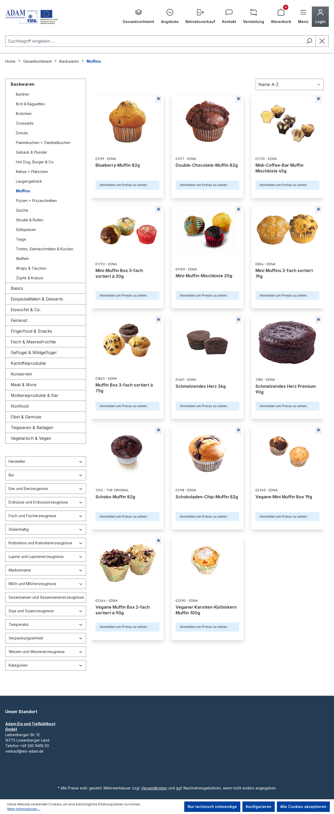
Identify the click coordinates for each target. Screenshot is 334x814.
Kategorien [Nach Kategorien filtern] (46, 665)
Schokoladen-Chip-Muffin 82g (207, 496)
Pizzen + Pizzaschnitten (36, 200)
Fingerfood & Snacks (31, 331)
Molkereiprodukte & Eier (35, 395)
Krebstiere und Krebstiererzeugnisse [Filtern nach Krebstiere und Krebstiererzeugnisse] (46, 543)
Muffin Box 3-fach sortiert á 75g (124, 387)
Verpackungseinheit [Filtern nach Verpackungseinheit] (46, 638)
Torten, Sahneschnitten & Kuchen (44, 249)
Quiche (22, 210)
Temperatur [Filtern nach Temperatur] (46, 624)
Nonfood (19, 406)
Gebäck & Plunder (31, 152)
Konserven (21, 374)
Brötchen (24, 113)
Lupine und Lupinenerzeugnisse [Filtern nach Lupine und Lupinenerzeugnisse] (46, 556)
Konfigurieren (258, 806)
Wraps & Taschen (31, 268)
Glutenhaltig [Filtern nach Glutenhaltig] (46, 529)
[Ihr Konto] (320, 17)
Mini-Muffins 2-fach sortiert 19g (284, 273)
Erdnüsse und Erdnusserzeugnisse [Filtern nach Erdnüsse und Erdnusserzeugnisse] (46, 502)
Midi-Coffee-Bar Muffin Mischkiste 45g (279, 168)
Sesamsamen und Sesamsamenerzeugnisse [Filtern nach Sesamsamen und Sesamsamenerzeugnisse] (46, 597)
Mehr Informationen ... (23, 809)
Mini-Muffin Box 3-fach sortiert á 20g (119, 273)
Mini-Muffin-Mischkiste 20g (204, 275)
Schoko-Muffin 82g (115, 496)
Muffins (23, 191)
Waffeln (22, 258)
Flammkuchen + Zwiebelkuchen (43, 142)
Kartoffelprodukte (28, 363)
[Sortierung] (290, 84)
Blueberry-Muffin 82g (118, 165)
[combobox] (154, 41)
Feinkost (19, 320)
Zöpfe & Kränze (29, 278)
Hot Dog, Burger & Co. (35, 162)
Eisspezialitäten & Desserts (37, 299)
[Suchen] (309, 41)
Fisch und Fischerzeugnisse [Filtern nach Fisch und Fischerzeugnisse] (46, 515)
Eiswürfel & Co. (26, 309)
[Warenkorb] (281, 17)
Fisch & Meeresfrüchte (33, 341)
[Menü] (303, 17)
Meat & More (24, 384)
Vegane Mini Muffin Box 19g (283, 496)
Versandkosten (154, 788)
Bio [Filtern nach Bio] (46, 475)
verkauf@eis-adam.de (24, 751)
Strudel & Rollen (29, 220)
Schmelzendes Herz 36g (201, 386)
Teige (21, 239)
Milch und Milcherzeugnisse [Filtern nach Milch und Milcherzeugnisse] (46, 583)
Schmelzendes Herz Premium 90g (285, 389)
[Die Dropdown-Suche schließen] (322, 41)
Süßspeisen (26, 229)
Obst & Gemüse (26, 416)
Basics (17, 288)
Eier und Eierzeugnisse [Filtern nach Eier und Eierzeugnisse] (46, 488)
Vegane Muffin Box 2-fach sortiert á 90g (123, 609)
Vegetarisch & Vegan (31, 438)
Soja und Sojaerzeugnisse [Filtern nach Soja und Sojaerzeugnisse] (46, 611)
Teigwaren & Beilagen (32, 427)
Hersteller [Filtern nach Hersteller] (46, 461)
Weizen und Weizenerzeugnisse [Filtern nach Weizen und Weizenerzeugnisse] (46, 651)
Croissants (25, 123)
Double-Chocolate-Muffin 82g (207, 165)
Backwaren (22, 84)
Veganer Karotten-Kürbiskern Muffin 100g (206, 609)
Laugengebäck (29, 181)
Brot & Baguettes (30, 104)
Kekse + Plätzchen (32, 171)
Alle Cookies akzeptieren (303, 806)
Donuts (22, 133)
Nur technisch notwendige (212, 806)
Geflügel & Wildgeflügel (33, 352)
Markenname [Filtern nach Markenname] (46, 570)
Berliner (22, 94)
